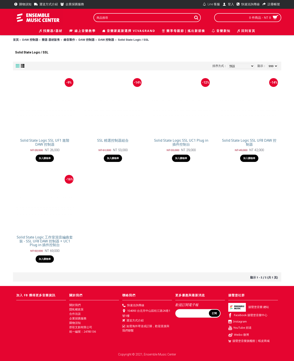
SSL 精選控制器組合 (113, 140)
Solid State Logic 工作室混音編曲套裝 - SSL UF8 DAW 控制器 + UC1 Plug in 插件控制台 (45, 241)
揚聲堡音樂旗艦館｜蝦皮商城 (249, 341)
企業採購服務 (77, 318)
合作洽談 (75, 314)
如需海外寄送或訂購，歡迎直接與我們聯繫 (145, 328)
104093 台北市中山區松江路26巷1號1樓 (146, 313)
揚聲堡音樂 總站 (248, 307)
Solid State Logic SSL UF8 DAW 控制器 (249, 142)
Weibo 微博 (238, 335)
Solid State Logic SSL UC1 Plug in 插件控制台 (181, 142)
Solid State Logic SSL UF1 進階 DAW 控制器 (44, 142)
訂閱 (214, 313)
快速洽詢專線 (133, 305)
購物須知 (75, 323)
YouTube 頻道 (240, 328)
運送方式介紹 (133, 320)
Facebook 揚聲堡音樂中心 (247, 316)
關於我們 (75, 305)
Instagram (237, 321)
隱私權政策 (76, 309)
